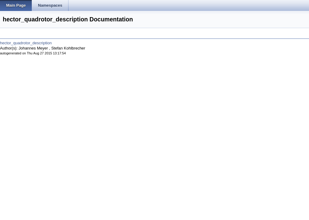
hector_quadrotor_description (26, 43)
